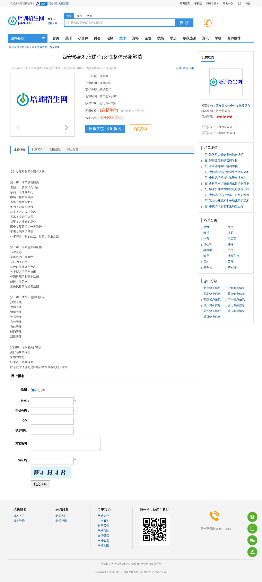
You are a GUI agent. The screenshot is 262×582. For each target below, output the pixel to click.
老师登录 (61, 520)
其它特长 (233, 267)
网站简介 (103, 515)
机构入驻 (19, 515)
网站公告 (103, 540)
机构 (79, 15)
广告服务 (103, 520)
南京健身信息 (212, 299)
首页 (56, 38)
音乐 (206, 232)
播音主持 (233, 255)
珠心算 (207, 244)
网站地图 (103, 545)
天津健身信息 (236, 293)
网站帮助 (103, 530)
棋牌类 (207, 250)
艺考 (230, 261)
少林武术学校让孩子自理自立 (224, 177)
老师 (89, 15)
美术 (206, 227)
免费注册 (63, 3)
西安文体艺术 (39, 47)
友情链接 (103, 535)
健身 (230, 244)
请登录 (52, 3)
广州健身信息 (236, 299)
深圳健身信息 (212, 293)
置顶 (185, 68)
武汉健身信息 (212, 316)
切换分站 (52, 23)
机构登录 (19, 520)
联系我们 (103, 525)
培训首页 (185, 3)
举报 (192, 68)
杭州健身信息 (212, 305)
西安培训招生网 (20, 47)
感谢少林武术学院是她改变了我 (226, 189)
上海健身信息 (236, 288)
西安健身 (54, 47)
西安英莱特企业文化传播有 (233, 105)
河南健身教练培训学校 (220, 166)
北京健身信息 (212, 288)
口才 (206, 261)
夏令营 (207, 267)
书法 (230, 250)
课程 (69, 16)
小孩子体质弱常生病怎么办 (223, 206)
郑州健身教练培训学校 (220, 160)
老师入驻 (61, 515)
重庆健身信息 (236, 311)
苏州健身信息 (212, 311)
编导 (206, 255)
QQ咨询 (140, 129)
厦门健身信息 (236, 305)
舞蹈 (230, 227)
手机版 (198, 3)
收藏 (178, 68)
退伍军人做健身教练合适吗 (223, 154)
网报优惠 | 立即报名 (105, 129)
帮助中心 (228, 3)
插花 (230, 232)
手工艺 (232, 238)
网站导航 (212, 3)
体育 (206, 238)
